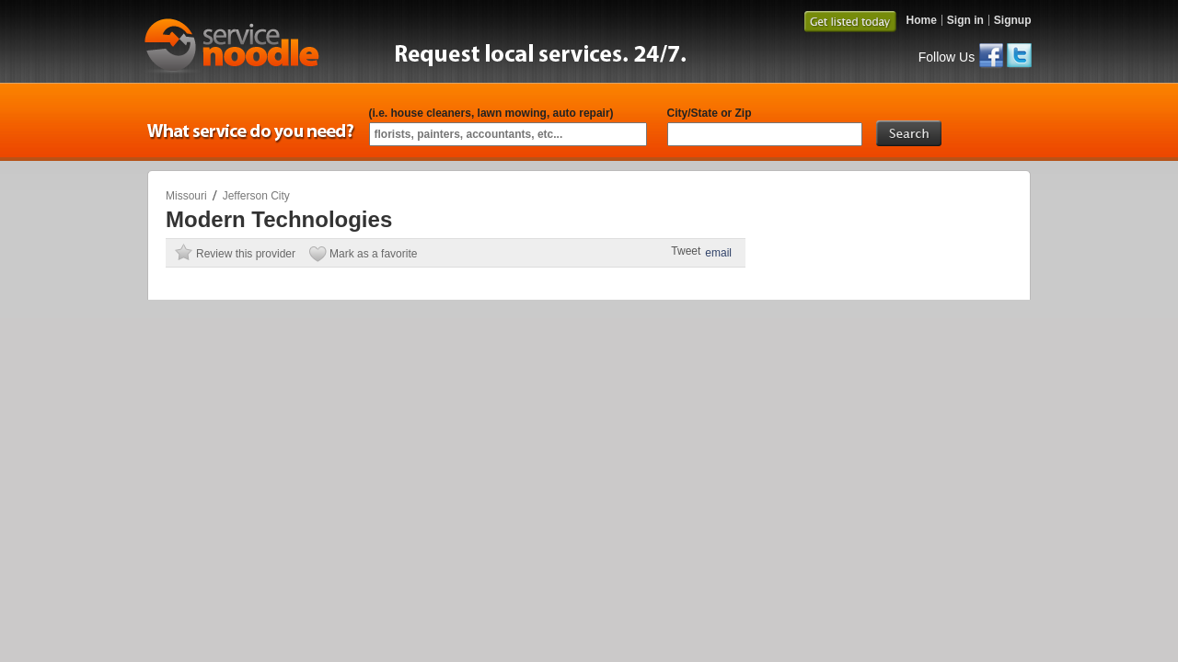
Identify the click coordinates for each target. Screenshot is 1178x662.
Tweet (685, 251)
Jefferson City (256, 195)
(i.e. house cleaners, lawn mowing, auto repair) (491, 113)
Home (921, 20)
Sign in (965, 20)
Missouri (186, 195)
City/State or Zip (709, 113)
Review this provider (245, 253)
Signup (1013, 20)
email (718, 252)
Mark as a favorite (373, 253)
